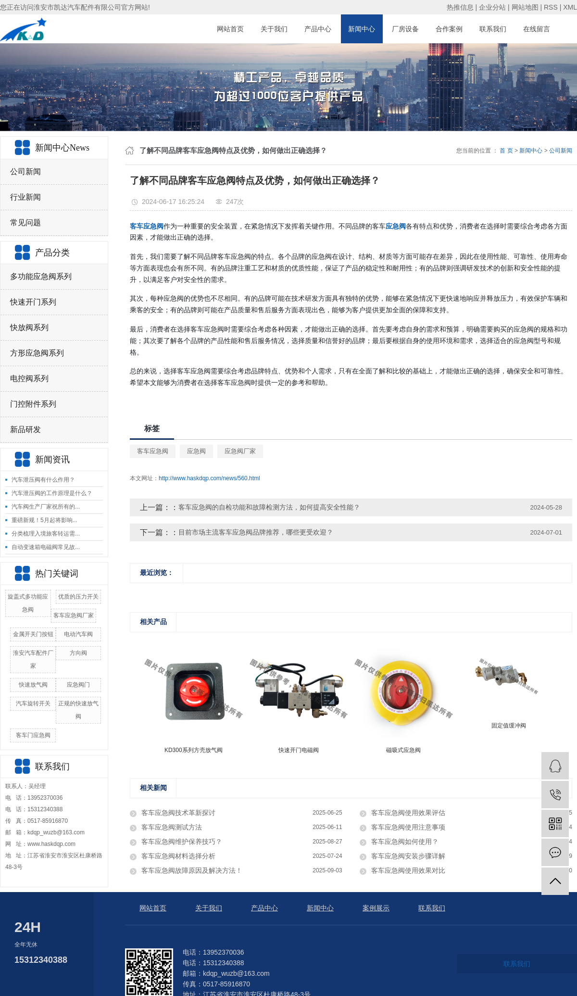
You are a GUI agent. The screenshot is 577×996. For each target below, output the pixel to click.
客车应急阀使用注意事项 (408, 827)
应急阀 (196, 451)
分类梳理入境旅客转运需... (46, 533)
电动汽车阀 (78, 634)
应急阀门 (78, 684)
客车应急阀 (152, 451)
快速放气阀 (33, 684)
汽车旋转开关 (33, 703)
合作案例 (449, 29)
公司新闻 (25, 171)
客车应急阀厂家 (73, 615)
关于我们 (274, 29)
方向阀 (78, 653)
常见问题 (25, 222)
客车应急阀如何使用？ (405, 841)
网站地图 (525, 7)
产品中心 (317, 29)
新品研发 (25, 429)
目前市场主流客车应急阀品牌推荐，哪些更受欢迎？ (255, 532)
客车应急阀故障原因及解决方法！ (191, 870)
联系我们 (492, 29)
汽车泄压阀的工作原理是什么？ (52, 493)
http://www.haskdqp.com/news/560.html (209, 478)
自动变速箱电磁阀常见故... (46, 547)
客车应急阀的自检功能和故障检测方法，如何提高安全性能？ (269, 507)
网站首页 (230, 29)
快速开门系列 (33, 302)
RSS (551, 7)
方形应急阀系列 (37, 353)
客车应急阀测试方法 (171, 827)
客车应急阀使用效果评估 (408, 813)
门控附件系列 (33, 404)
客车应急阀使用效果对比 (408, 870)
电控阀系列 (29, 378)
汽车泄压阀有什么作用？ (43, 479)
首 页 (506, 150)
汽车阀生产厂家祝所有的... (46, 506)
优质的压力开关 (78, 596)
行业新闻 (25, 197)
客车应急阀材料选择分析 (178, 856)
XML (570, 7)
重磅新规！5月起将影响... (44, 520)
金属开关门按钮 (33, 634)
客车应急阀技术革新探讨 (178, 813)
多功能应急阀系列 (41, 276)
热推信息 (460, 7)
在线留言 (536, 29)
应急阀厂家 (240, 451)
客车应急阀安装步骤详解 (408, 856)
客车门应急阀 (33, 735)
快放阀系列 (29, 327)
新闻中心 (361, 29)
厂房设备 (405, 29)
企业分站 (492, 7)
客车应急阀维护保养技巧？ (181, 841)
